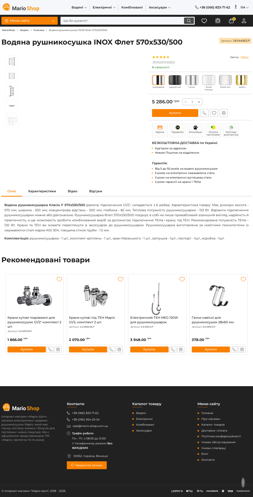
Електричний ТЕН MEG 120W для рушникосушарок (157, 322)
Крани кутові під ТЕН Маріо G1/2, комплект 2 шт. (96, 322)
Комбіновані (145, 424)
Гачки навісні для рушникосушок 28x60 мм (219, 322)
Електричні (144, 419)
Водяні (141, 413)
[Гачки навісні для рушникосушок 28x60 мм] (219, 296)
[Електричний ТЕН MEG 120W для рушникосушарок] (157, 296)
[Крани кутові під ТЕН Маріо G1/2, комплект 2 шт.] (96, 296)
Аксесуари (144, 430)
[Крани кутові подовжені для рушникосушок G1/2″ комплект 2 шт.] (34, 296)
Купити (175, 113)
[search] (127, 21)
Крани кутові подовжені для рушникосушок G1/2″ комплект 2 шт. (34, 324)
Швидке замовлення (204, 113)
